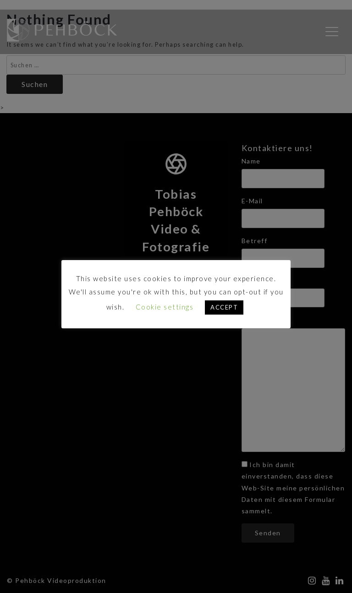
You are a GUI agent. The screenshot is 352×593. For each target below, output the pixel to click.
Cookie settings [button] (165, 307)
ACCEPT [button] (224, 307)
